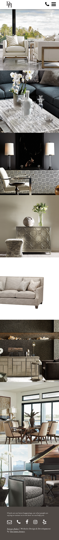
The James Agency (17, 531)
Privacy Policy (13, 529)
